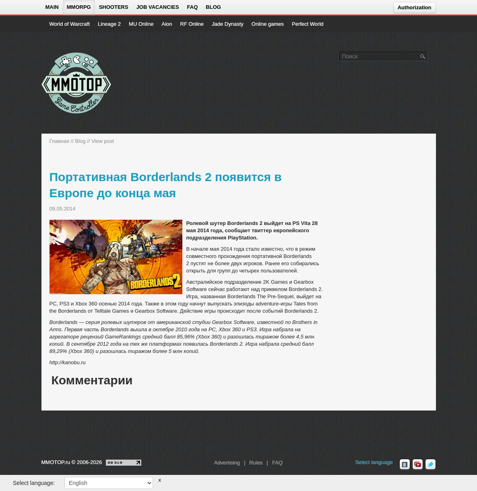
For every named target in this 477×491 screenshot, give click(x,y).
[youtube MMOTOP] (417, 464)
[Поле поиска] (423, 56)
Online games (268, 24)
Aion (166, 24)
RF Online (192, 24)
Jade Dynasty (228, 24)
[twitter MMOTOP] (430, 464)
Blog (213, 7)
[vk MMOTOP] (404, 464)
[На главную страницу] (76, 82)
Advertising (227, 463)
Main (52, 7)
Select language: (34, 483)
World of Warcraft (70, 24)
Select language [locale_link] (373, 462)
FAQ (192, 7)
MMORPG (79, 7)
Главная (59, 141)
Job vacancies (157, 7)
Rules (255, 463)
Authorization (415, 7)
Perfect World (308, 24)
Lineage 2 (109, 24)
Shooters (113, 7)
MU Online (141, 24)
